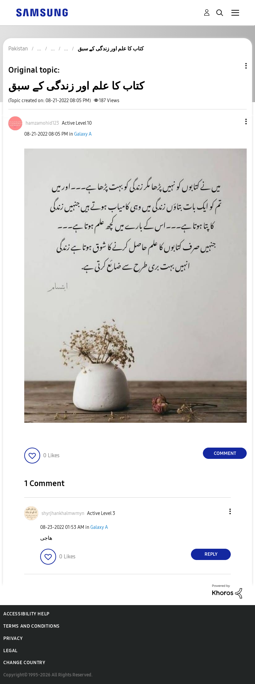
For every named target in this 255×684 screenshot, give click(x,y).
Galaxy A (83, 134)
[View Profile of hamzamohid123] (42, 123)
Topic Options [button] (235, 66)
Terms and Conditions (31, 626)
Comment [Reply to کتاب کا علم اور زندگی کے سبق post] (225, 453)
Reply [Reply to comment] (211, 554)
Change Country (24, 662)
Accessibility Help (26, 614)
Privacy (13, 638)
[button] (235, 121)
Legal (10, 650)
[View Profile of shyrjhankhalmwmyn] (63, 513)
